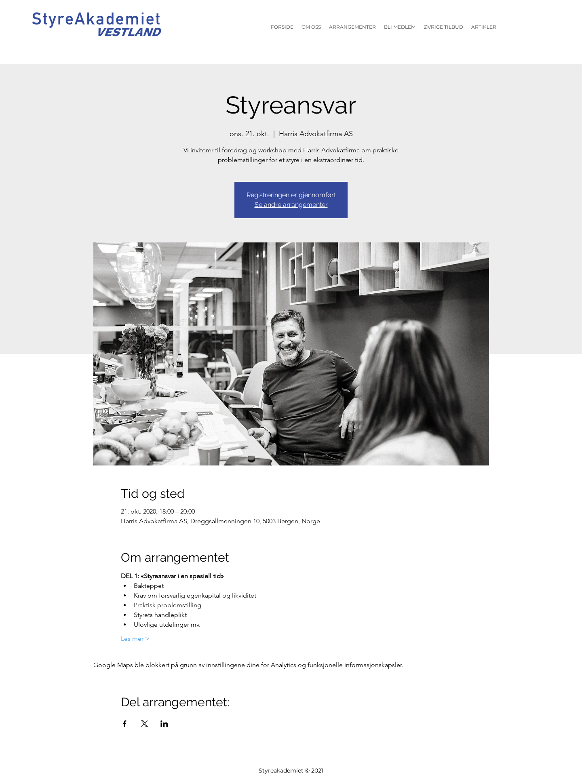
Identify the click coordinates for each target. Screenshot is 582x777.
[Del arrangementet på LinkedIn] (164, 723)
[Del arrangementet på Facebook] (125, 723)
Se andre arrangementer (291, 204)
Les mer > (135, 638)
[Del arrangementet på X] (144, 723)
